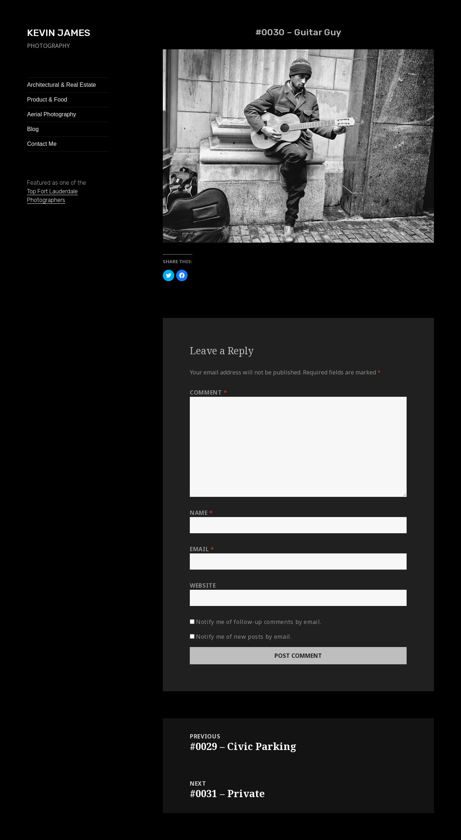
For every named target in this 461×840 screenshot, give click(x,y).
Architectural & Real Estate (61, 85)
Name (201, 513)
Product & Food (47, 99)
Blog (33, 129)
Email (202, 549)
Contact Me (42, 144)
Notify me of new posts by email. (243, 637)
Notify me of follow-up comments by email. (258, 622)
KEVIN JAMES (58, 33)
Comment (208, 392)
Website (203, 585)
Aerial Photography (51, 114)
